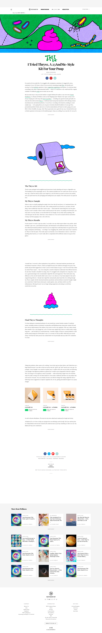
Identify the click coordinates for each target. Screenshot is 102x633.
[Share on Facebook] (47, 78)
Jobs (26, 607)
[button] (83, 11)
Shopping (55, 458)
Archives (51, 614)
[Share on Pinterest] (51, 78)
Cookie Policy (51, 611)
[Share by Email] (55, 78)
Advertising (26, 609)
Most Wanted (41, 458)
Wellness (61, 458)
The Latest (49, 458)
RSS (51, 615)
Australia (75, 611)
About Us (26, 606)
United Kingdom (76, 606)
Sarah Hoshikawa (51, 72)
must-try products (47, 98)
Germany (75, 607)
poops (38, 91)
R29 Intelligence (26, 612)
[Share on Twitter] (49, 453)
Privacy (51, 609)
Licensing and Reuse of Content (26, 614)
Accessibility (51, 612)
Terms (51, 607)
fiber (63, 85)
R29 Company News (51, 606)
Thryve (41, 100)
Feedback (26, 611)
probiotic (36, 87)
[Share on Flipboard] (53, 453)
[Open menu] (11, 8)
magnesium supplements (54, 87)
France (75, 609)
